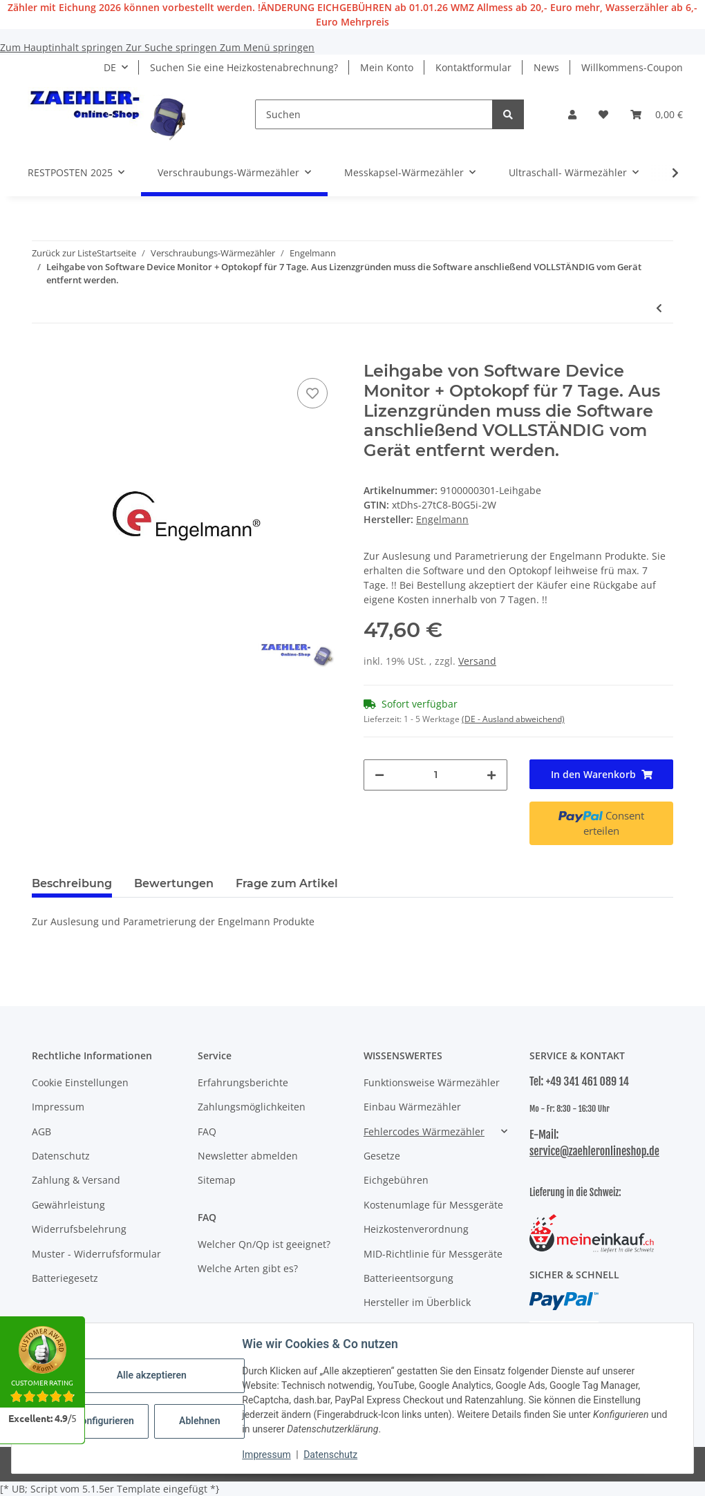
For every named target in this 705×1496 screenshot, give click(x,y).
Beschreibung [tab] (72, 883)
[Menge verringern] (379, 775)
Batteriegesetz (65, 1278)
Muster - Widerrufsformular (96, 1253)
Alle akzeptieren (152, 1375)
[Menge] (435, 775)
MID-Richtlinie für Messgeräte (433, 1253)
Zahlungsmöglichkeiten (252, 1106)
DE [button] (110, 67)
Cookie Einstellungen (80, 1082)
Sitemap (217, 1179)
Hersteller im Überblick (417, 1302)
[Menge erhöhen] (491, 775)
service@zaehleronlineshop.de (594, 1151)
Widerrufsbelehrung (79, 1228)
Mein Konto (386, 67)
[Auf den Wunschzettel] (312, 393)
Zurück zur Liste (64, 253)
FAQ (207, 1131)
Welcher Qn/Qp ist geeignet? (264, 1244)
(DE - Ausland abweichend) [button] (513, 719)
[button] (572, 114)
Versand (477, 660)
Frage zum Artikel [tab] (287, 883)
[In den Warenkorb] (43, 353)
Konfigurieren (105, 1420)
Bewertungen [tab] (174, 883)
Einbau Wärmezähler (412, 1106)
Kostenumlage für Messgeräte (433, 1204)
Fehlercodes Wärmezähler (424, 1131)
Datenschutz (331, 1454)
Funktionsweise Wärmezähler (432, 1082)
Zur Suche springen (173, 47)
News (546, 67)
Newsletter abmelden (248, 1155)
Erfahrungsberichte (243, 1082)
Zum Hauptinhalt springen (63, 47)
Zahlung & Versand (76, 1179)
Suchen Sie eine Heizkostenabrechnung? (244, 67)
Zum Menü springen (267, 47)
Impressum (267, 1454)
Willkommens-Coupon (632, 67)
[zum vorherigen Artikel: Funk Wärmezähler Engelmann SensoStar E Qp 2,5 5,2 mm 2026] (659, 308)
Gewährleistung (68, 1204)
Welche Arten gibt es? (248, 1268)
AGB (41, 1131)
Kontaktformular (473, 67)
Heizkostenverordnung (416, 1228)
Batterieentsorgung (408, 1278)
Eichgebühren (396, 1179)
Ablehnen (200, 1420)
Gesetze (382, 1155)
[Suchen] (374, 114)
